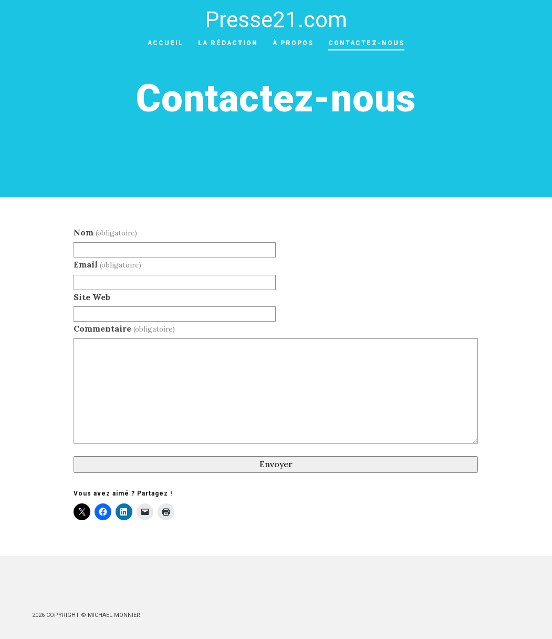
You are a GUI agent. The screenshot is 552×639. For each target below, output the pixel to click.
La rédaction (228, 43)
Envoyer (276, 464)
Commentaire (124, 328)
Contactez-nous (366, 43)
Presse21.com (276, 20)
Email (107, 264)
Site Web (92, 297)
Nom (105, 232)
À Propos (293, 43)
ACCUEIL (165, 43)
